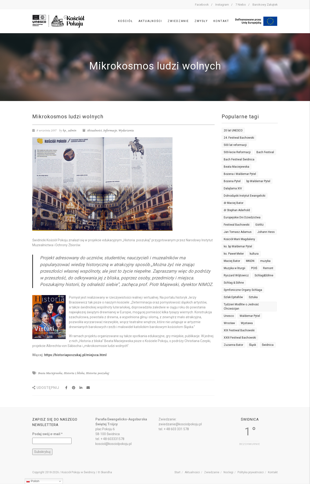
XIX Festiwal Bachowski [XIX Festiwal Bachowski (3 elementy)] (239, 330)
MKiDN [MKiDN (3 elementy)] (250, 261)
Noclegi (228, 472)
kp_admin (69, 130)
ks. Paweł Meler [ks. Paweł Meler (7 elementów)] (234, 253)
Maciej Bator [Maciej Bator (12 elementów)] (232, 261)
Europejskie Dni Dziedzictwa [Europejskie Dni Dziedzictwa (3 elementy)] (242, 217)
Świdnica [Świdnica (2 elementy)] (268, 345)
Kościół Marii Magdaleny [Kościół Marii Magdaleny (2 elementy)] (239, 239)
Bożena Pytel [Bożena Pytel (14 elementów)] (232, 181)
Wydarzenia (126, 130)
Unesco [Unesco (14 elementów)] (229, 316)
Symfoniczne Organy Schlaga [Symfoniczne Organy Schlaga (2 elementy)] (243, 290)
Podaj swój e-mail (47, 434)
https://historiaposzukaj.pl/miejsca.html (75, 355)
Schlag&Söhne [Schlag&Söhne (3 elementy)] (264, 275)
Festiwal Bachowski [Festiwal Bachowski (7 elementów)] (236, 224)
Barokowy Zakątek (265, 4)
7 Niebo (240, 4)
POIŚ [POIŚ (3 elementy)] (254, 268)
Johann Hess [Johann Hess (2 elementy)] (266, 232)
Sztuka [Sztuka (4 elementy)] (253, 297)
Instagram (222, 4)
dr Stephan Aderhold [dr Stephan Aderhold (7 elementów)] (237, 210)
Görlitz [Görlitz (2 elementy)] (259, 224)
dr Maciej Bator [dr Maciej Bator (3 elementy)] (233, 203)
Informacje (110, 130)
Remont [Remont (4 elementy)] (268, 268)
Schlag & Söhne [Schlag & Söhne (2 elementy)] (234, 282)
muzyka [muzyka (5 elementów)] (265, 261)
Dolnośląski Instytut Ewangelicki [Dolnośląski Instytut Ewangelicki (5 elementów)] (244, 195)
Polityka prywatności (251, 472)
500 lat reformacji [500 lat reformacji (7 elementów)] (235, 145)
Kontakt (221, 21)
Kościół (125, 21)
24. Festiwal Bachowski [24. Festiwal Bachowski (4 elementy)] (239, 137)
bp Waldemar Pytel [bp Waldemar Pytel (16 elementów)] (258, 181)
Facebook (202, 4)
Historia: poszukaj (97, 373)
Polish (32, 481)
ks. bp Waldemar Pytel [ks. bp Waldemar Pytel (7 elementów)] (238, 246)
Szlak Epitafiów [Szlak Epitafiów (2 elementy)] (233, 297)
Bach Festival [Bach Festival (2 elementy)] (265, 152)
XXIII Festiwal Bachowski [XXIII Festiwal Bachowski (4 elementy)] (240, 337)
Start (177, 472)
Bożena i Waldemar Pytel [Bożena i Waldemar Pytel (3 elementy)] (240, 174)
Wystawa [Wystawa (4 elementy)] (247, 323)
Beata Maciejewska (50, 373)
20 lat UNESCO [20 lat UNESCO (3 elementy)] (233, 130)
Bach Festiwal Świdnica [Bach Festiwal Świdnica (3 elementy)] (239, 159)
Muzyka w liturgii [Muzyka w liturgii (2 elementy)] (234, 268)
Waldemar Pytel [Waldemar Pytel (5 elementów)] (250, 316)
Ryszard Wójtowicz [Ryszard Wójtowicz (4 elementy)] (236, 275)
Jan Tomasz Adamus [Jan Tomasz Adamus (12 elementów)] (238, 232)
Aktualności (150, 21)
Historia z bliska (74, 373)
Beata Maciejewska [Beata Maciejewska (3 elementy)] (236, 166)
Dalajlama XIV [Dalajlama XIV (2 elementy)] (233, 188)
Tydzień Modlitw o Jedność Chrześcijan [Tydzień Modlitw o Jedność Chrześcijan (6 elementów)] (241, 306)
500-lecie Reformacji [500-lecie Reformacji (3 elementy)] (237, 152)
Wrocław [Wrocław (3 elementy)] (229, 323)
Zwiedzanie (178, 21)
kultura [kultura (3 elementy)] (254, 253)
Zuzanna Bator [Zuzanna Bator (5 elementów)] (233, 345)
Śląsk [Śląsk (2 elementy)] (252, 345)
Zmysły (201, 21)
